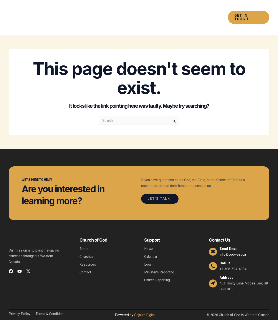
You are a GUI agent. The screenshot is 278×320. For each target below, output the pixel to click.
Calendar (150, 248)
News (148, 241)
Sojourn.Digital (145, 307)
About (83, 241)
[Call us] (213, 257)
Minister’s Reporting (159, 264)
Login (148, 256)
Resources (87, 256)
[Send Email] (213, 243)
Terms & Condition (49, 305)
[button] (115, 13)
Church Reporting (157, 272)
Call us (225, 255)
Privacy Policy (19, 305)
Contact (85, 264)
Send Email (229, 240)
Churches (86, 248)
